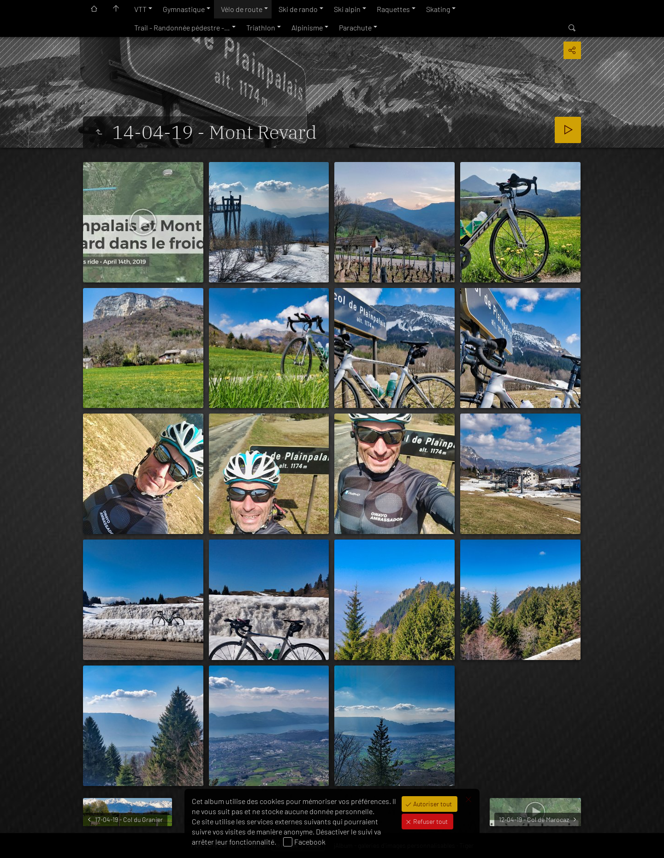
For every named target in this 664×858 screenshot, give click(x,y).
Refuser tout (430, 821)
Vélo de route (241, 9)
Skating (438, 9)
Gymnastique (184, 9)
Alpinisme (307, 27)
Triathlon (260, 27)
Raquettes (393, 9)
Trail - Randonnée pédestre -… (182, 27)
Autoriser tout (432, 804)
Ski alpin (347, 9)
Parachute (355, 27)
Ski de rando (298, 9)
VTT (140, 9)
